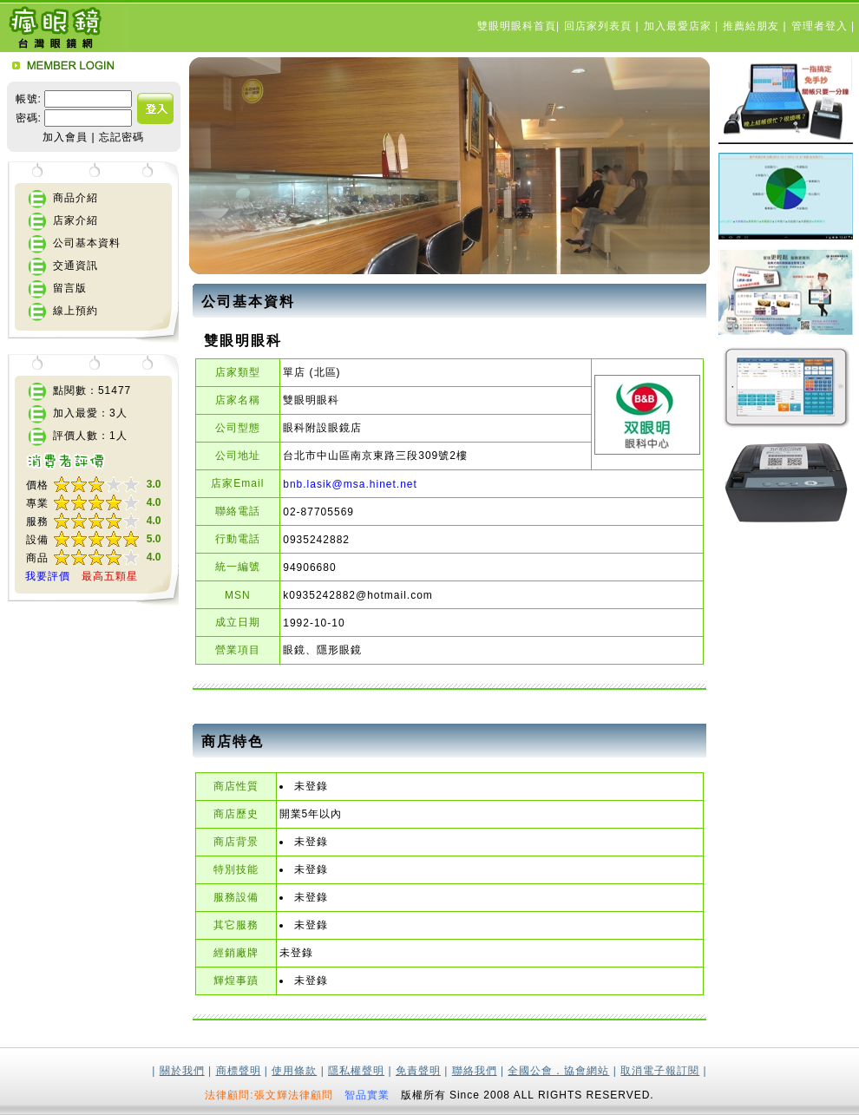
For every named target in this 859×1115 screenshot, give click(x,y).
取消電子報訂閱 (659, 1071)
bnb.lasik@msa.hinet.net (350, 484)
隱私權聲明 (356, 1071)
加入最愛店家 (679, 26)
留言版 (70, 288)
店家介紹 (75, 220)
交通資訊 (75, 265)
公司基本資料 (87, 243)
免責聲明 (418, 1071)
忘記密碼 (121, 137)
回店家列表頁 (599, 26)
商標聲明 (238, 1071)
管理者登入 (821, 26)
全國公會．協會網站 (558, 1071)
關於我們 (182, 1071)
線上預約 (75, 311)
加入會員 (65, 137)
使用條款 (294, 1071)
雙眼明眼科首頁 (516, 26)
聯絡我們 (474, 1071)
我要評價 (47, 576)
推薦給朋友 (753, 26)
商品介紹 (75, 198)
